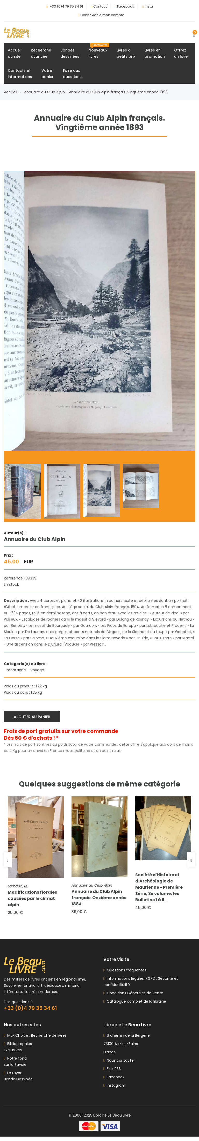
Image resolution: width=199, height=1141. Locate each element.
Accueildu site (15, 54)
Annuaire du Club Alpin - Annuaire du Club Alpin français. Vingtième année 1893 (95, 93)
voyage (38, 671)
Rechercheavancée (41, 54)
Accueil (12, 93)
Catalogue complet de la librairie (135, 1005)
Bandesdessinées (69, 54)
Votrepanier (47, 75)
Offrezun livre (181, 54)
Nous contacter (119, 1064)
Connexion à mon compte (102, 14)
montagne (16, 671)
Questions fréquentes (125, 974)
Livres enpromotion (155, 54)
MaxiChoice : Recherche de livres (36, 1039)
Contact (100, 6)
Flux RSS (112, 1073)
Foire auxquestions (72, 75)
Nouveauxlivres (99, 52)
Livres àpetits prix (126, 54)
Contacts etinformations (20, 75)
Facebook (125, 6)
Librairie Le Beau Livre (112, 1119)
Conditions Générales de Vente (134, 997)
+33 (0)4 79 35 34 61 (66, 6)
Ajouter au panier (33, 717)
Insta (149, 6)
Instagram (114, 1089)
